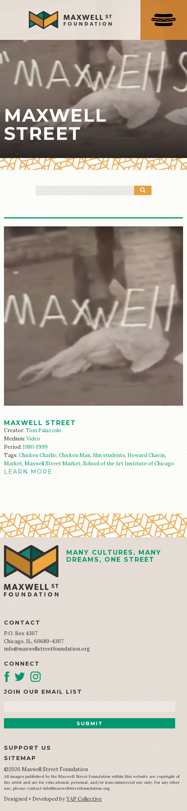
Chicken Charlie (37, 455)
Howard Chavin (146, 455)
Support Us (27, 747)
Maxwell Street (40, 423)
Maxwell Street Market (52, 463)
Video (33, 438)
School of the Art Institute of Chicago (128, 463)
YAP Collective (84, 799)
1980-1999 (35, 447)
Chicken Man (74, 455)
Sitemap (20, 758)
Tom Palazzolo (44, 430)
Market (13, 463)
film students (109, 455)
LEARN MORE (28, 471)
